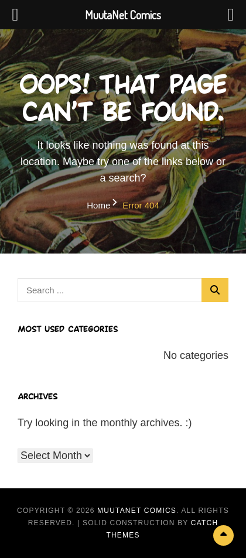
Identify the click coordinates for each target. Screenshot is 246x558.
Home (98, 205)
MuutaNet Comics (136, 510)
